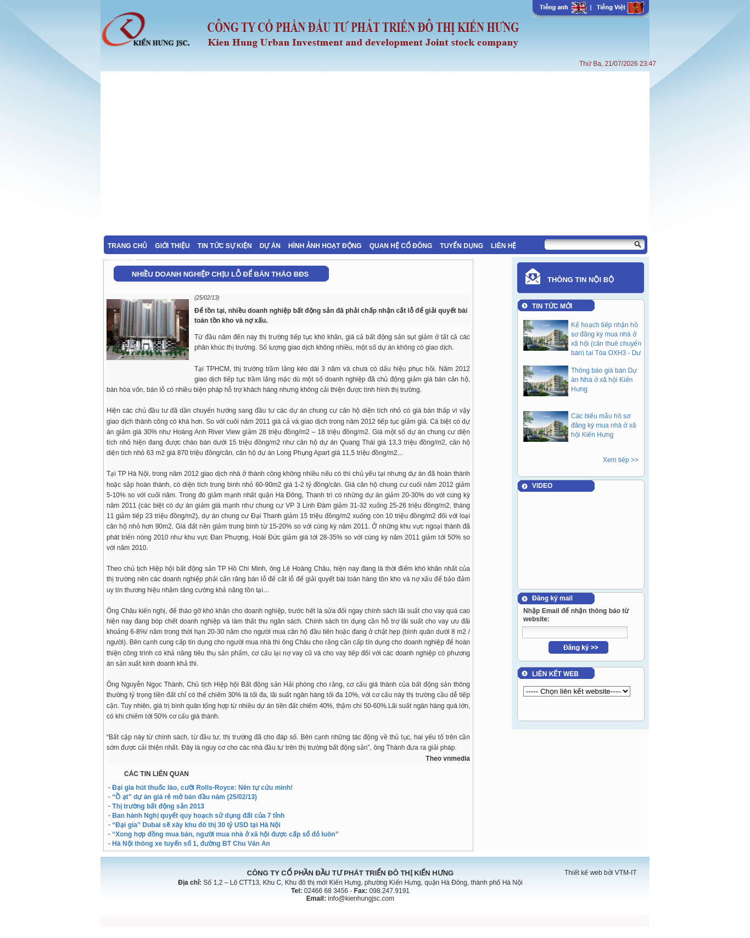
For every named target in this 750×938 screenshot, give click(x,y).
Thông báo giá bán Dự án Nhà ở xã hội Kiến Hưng (604, 380)
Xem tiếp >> (621, 460)
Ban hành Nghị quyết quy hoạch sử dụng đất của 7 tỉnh (198, 815)
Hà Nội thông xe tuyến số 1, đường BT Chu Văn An (191, 843)
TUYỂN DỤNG (461, 246)
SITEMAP (122, 262)
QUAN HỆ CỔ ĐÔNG (401, 246)
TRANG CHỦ (127, 246)
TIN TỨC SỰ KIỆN (225, 246)
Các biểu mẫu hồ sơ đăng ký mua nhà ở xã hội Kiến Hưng (603, 425)
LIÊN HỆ (503, 246)
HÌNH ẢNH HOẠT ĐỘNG (325, 246)
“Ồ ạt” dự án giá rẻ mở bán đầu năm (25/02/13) (184, 797)
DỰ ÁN (270, 246)
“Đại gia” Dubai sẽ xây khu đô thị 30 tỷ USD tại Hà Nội (196, 825)
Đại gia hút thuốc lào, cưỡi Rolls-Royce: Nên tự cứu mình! (202, 787)
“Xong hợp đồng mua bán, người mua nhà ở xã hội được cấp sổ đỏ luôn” (225, 834)
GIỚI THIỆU (172, 246)
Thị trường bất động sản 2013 (158, 806)
